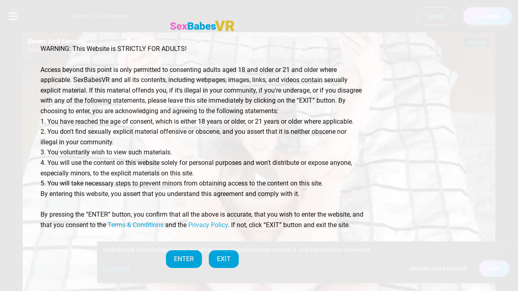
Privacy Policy (208, 225)
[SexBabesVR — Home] (202, 26)
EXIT (224, 259)
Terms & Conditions (135, 225)
